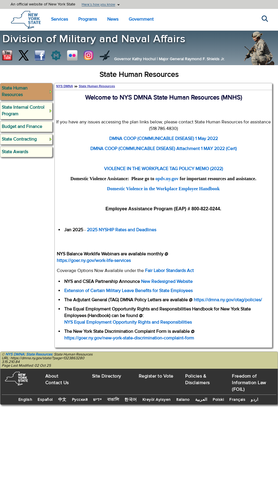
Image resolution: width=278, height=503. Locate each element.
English (25, 399)
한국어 (130, 399)
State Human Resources (15, 91)
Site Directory (106, 376)
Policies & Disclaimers (197, 379)
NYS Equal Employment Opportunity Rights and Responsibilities (128, 322)
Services (59, 19)
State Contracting (19, 139)
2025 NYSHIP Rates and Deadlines (121, 230)
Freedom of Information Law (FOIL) (249, 382)
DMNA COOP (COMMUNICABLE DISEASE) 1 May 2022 (163, 138)
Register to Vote (156, 376)
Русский (80, 399)
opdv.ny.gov (167, 178)
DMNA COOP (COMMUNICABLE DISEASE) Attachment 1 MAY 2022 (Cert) (163, 149)
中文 (62, 399)
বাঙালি (113, 399)
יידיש (97, 399)
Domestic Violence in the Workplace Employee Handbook (163, 188)
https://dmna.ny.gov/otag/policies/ (228, 300)
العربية (201, 399)
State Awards (15, 152)
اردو (254, 399)
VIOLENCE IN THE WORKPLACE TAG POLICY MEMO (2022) (163, 169)
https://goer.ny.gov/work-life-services (94, 260)
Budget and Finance (22, 126)
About (51, 376)
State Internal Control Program (23, 110)
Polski (218, 399)
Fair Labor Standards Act (169, 270)
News (112, 19)
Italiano (183, 399)
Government (141, 19)
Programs (87, 19)
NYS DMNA (64, 86)
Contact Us (57, 383)
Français (237, 399)
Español (45, 399)
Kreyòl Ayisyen (156, 399)
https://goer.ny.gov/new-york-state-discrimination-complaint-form (129, 338)
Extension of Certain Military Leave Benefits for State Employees (128, 291)
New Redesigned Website (167, 281)
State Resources (39, 354)
